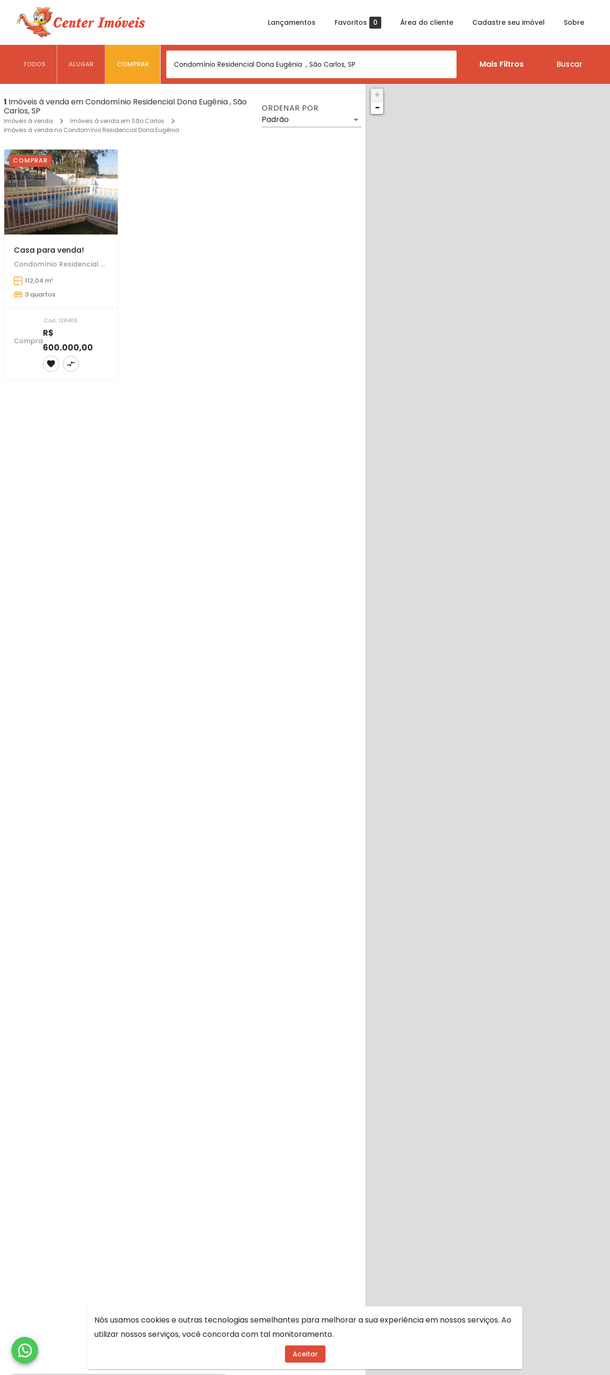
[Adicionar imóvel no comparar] (71, 364)
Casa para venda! (49, 250)
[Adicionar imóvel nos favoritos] (51, 364)
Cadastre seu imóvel (508, 22)
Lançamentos (291, 22)
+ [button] (377, 95)
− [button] (377, 107)
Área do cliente (426, 22)
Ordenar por (290, 108)
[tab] (34, 64)
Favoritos (358, 23)
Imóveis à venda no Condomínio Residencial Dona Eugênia (91, 130)
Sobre (574, 22)
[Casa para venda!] (61, 192)
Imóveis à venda (28, 121)
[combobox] (311, 64)
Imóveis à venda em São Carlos (117, 121)
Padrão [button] (275, 119)
